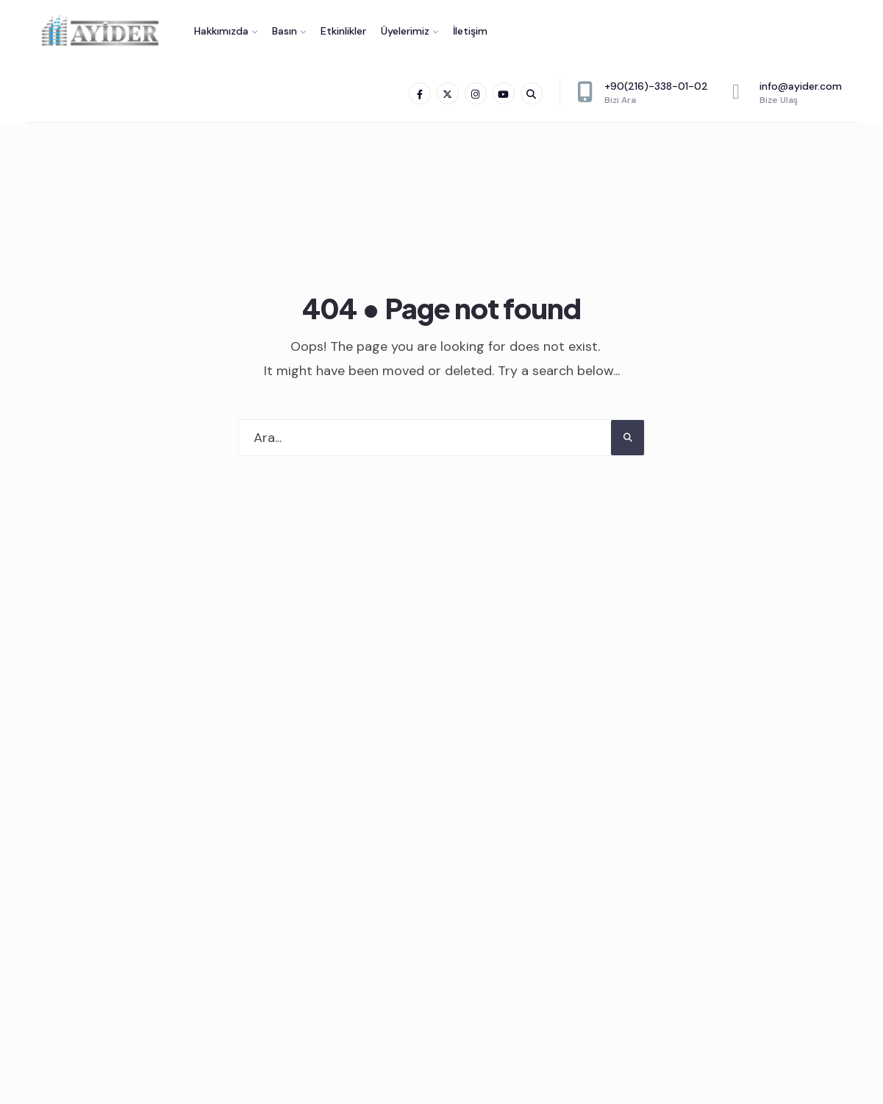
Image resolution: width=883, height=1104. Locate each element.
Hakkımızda (221, 31)
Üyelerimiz (405, 31)
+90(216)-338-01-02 (642, 92)
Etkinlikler (343, 31)
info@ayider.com (787, 92)
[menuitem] (226, 31)
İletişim (470, 31)
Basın (284, 31)
